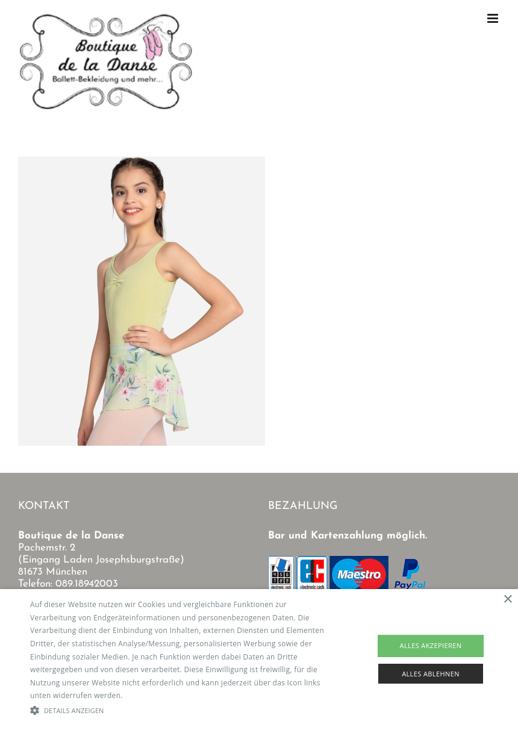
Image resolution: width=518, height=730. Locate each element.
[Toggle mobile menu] (493, 18)
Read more (144, 695)
